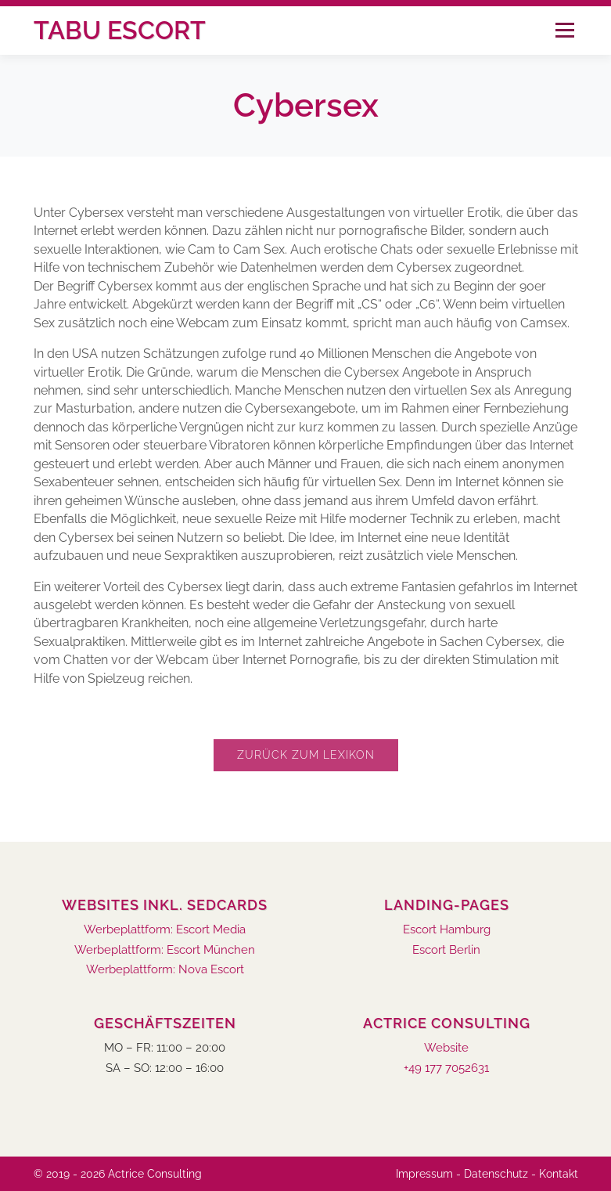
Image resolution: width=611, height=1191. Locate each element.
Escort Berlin (446, 950)
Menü (564, 30)
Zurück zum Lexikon (306, 755)
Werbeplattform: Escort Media (165, 930)
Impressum (424, 1174)
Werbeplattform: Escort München (164, 950)
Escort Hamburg (447, 930)
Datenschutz (496, 1174)
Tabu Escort (120, 30)
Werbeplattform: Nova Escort (165, 970)
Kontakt (558, 1174)
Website (446, 1048)
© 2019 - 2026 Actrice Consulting (118, 1174)
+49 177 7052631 (446, 1068)
